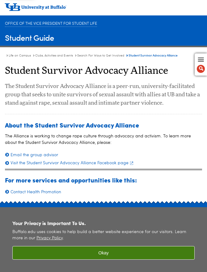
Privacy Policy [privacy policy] (49, 238)
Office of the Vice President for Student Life (51, 24)
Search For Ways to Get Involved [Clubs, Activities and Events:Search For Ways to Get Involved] (100, 55)
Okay (103, 252)
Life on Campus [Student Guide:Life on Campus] (20, 55)
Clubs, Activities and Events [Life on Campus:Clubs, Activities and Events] (54, 55)
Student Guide (29, 37)
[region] (103, 239)
